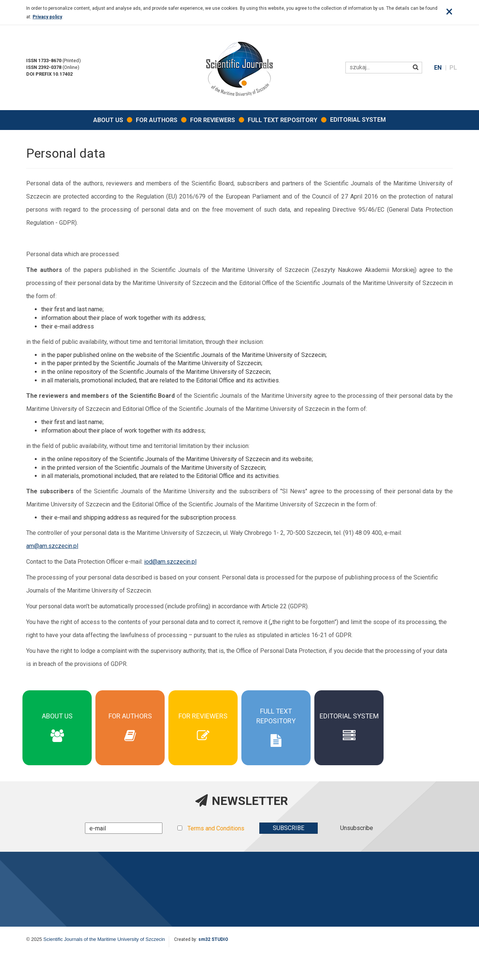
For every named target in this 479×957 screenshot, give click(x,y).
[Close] (449, 11)
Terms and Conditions (215, 828)
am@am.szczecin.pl (52, 545)
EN (438, 67)
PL (453, 67)
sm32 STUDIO (213, 939)
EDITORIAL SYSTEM (358, 119)
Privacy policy (47, 16)
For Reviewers (212, 120)
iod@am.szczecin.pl (170, 561)
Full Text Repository (282, 120)
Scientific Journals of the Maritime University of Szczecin (104, 939)
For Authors (156, 120)
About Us (108, 120)
